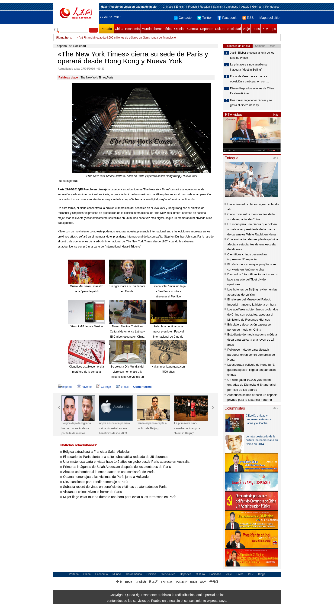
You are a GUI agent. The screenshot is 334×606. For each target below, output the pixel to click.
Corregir (103, 386)
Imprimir (65, 386)
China (119, 29)
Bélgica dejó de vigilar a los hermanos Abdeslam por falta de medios (76, 428)
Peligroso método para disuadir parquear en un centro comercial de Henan (251, 354)
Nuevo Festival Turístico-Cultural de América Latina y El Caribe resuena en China (127, 331)
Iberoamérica (162, 29)
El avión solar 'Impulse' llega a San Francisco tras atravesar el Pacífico (168, 291)
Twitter (204, 18)
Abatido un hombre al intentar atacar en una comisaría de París (108, 472)
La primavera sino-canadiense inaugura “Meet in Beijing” (187, 428)
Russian (205, 6)
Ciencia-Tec (168, 574)
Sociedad (234, 29)
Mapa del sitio (269, 18)
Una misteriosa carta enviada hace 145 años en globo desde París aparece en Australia (126, 461)
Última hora (63, 37)
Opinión (179, 29)
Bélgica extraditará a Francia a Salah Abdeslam (97, 451)
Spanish (218, 6)
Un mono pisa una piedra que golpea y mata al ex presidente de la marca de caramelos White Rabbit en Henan (252, 229)
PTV (265, 29)
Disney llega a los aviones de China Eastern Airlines (252, 91)
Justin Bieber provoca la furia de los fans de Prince (252, 55)
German (257, 6)
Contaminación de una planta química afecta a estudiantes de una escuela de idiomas (252, 244)
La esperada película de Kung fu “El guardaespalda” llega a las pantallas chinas (251, 369)
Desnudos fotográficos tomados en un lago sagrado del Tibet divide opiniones (252, 279)
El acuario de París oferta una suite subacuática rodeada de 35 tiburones (115, 457)
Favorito (84, 386)
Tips (273, 29)
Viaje (246, 29)
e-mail (122, 386)
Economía (132, 29)
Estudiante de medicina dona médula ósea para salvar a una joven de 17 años (252, 339)
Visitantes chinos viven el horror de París (92, 492)
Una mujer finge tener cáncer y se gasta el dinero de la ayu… (251, 103)
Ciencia (192, 29)
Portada (106, 29)
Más (275, 114)
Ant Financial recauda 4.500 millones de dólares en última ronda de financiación (128, 37)
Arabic (245, 6)
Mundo (147, 29)
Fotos (256, 29)
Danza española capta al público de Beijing (152, 426)
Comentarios (142, 386)
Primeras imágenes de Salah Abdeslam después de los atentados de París (117, 467)
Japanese (232, 6)
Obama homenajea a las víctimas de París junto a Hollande (106, 477)
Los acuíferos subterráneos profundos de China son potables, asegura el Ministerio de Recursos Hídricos (252, 314)
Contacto (183, 18)
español (62, 46)
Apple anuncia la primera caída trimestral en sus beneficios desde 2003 (114, 428)
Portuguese (272, 6)
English (180, 6)
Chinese (168, 6)
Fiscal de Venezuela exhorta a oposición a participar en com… (249, 79)
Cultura (220, 29)
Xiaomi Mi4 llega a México (86, 326)
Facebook (227, 18)
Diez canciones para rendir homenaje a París (95, 482)
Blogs (261, 574)
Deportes (206, 29)
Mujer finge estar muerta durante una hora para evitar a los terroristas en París (119, 497)
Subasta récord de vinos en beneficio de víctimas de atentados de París (115, 487)
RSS (248, 18)
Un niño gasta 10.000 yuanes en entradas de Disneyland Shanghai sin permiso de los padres (252, 384)
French (192, 6)
